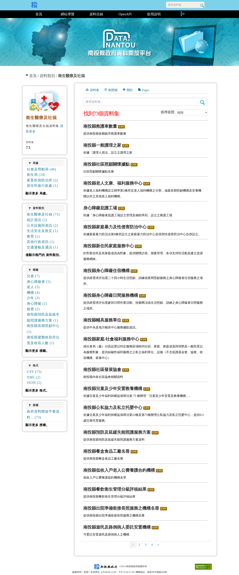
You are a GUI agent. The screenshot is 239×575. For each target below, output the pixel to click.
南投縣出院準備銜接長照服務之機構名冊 (121, 508)
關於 (128, 90)
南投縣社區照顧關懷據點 (106, 164)
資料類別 (47, 76)
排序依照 (167, 112)
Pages (143, 90)
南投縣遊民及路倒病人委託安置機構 (117, 527)
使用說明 (154, 14)
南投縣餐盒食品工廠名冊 (106, 451)
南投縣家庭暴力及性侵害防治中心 (115, 227)
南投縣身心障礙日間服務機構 (110, 295)
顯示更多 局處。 (37, 193)
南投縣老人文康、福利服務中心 (112, 183)
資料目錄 (96, 14)
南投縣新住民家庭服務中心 (108, 245)
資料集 (92, 90)
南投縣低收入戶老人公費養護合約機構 (119, 470)
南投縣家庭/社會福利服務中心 (111, 339)
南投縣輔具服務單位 (102, 320)
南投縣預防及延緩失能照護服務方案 (117, 432)
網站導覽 (67, 14)
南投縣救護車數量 (100, 126)
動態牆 (111, 90)
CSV (121, 126)
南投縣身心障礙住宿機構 (106, 270)
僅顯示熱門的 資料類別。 (43, 255)
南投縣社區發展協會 (102, 369)
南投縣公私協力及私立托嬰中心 (112, 407)
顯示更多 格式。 (37, 390)
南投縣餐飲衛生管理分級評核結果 (115, 489)
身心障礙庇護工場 (100, 208)
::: (22, 14)
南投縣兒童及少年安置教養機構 (112, 388)
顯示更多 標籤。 (37, 350)
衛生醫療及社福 (71, 76)
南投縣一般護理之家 (102, 145)
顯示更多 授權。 (37, 425)
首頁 (38, 14)
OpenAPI (125, 14)
